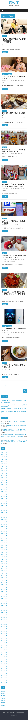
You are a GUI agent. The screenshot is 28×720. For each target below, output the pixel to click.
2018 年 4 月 (4, 666)
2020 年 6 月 (4, 610)
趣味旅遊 (3, 705)
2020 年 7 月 (4, 608)
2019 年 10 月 (4, 624)
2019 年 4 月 (4, 638)
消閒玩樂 (10, 74)
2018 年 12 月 (4, 647)
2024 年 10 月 (4, 491)
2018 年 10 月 (4, 652)
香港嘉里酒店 (12, 261)
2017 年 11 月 (4, 677)
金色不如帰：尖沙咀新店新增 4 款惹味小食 (13, 366)
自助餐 (5, 119)
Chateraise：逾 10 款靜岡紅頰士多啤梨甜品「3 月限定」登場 (13, 293)
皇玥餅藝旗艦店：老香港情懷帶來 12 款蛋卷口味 (14, 431)
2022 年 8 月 (4, 550)
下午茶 (7, 261)
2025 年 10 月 (4, 463)
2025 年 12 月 (4, 459)
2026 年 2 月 (4, 454)
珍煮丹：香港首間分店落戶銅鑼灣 (15, 436)
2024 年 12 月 (4, 487)
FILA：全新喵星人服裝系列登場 (14, 40)
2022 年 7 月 (4, 552)
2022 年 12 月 (4, 540)
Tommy (12, 44)
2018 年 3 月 (4, 668)
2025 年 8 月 (4, 468)
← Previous (4, 386)
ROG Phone (7, 334)
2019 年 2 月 (4, 643)
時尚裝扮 (4, 36)
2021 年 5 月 (4, 584)
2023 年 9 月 (4, 522)
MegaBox (4, 190)
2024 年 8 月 (4, 496)
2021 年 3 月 (4, 589)
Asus (3, 334)
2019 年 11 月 (4, 622)
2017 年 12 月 (4, 675)
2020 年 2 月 (4, 615)
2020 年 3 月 (4, 612)
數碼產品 (4, 218)
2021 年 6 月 (4, 582)
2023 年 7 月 (4, 526)
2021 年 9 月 (4, 575)
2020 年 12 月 (4, 596)
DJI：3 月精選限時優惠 (6, 402)
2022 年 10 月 (4, 545)
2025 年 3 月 (4, 480)
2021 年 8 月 (4, 577)
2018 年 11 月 (4, 650)
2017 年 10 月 (4, 680)
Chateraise (4, 298)
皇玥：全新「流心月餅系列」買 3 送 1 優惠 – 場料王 (14, 429)
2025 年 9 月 (4, 466)
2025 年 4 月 (4, 477)
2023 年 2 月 (4, 536)
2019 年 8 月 (4, 629)
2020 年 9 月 (4, 603)
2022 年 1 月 (4, 566)
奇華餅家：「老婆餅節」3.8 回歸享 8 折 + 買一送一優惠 (13, 409)
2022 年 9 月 (4, 547)
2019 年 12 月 (4, 619)
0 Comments (18, 44)
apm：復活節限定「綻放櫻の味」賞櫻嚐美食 (14, 77)
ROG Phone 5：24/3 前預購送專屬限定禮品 (14, 329)
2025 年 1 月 (4, 484)
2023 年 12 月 (4, 515)
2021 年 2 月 (4, 591)
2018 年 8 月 (4, 657)
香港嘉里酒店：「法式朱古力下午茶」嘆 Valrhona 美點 (14, 256)
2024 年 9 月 (4, 494)
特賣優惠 (10, 326)
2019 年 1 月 (4, 645)
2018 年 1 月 (4, 673)
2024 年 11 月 (4, 489)
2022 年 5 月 (4, 557)
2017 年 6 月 (4, 682)
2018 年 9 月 (4, 654)
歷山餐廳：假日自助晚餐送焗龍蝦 (13, 114)
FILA (3, 46)
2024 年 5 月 (4, 503)
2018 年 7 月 (4, 659)
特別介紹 (3, 700)
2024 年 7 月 (4, 498)
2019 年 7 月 (4, 631)
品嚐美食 (4, 74)
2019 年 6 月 (4, 633)
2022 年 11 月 (4, 543)
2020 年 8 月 (4, 605)
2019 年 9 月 (4, 626)
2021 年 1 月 (4, 594)
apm (3, 82)
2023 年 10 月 (4, 519)
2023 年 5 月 (4, 531)
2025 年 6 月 (4, 473)
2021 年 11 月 (4, 570)
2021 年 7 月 (4, 580)
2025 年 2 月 (4, 482)
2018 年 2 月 (4, 670)
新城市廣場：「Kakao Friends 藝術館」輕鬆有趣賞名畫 (14, 151)
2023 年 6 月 (4, 529)
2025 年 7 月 (4, 470)
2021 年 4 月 (4, 587)
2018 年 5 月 (4, 663)
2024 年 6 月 (4, 501)
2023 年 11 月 (4, 517)
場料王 (14, 2)
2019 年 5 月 (4, 636)
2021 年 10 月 (4, 573)
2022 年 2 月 (4, 563)
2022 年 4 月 (4, 559)
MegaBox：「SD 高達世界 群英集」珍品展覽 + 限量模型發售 (13, 185)
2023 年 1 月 (4, 538)
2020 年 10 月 (4, 601)
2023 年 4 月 (4, 533)
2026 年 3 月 (4, 452)
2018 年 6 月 (4, 661)
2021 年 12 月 (4, 568)
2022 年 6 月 (4, 554)
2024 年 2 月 (4, 510)
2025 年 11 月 (4, 461)
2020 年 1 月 (4, 617)
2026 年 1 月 (4, 457)
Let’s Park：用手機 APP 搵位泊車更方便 (13, 222)
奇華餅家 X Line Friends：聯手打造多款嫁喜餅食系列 (13, 400)
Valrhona (4, 261)
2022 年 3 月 (4, 561)
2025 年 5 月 (4, 475)
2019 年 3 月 (4, 640)
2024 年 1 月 (4, 512)
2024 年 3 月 (4, 508)
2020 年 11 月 (4, 598)
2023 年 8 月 (4, 524)
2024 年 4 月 (4, 505)
